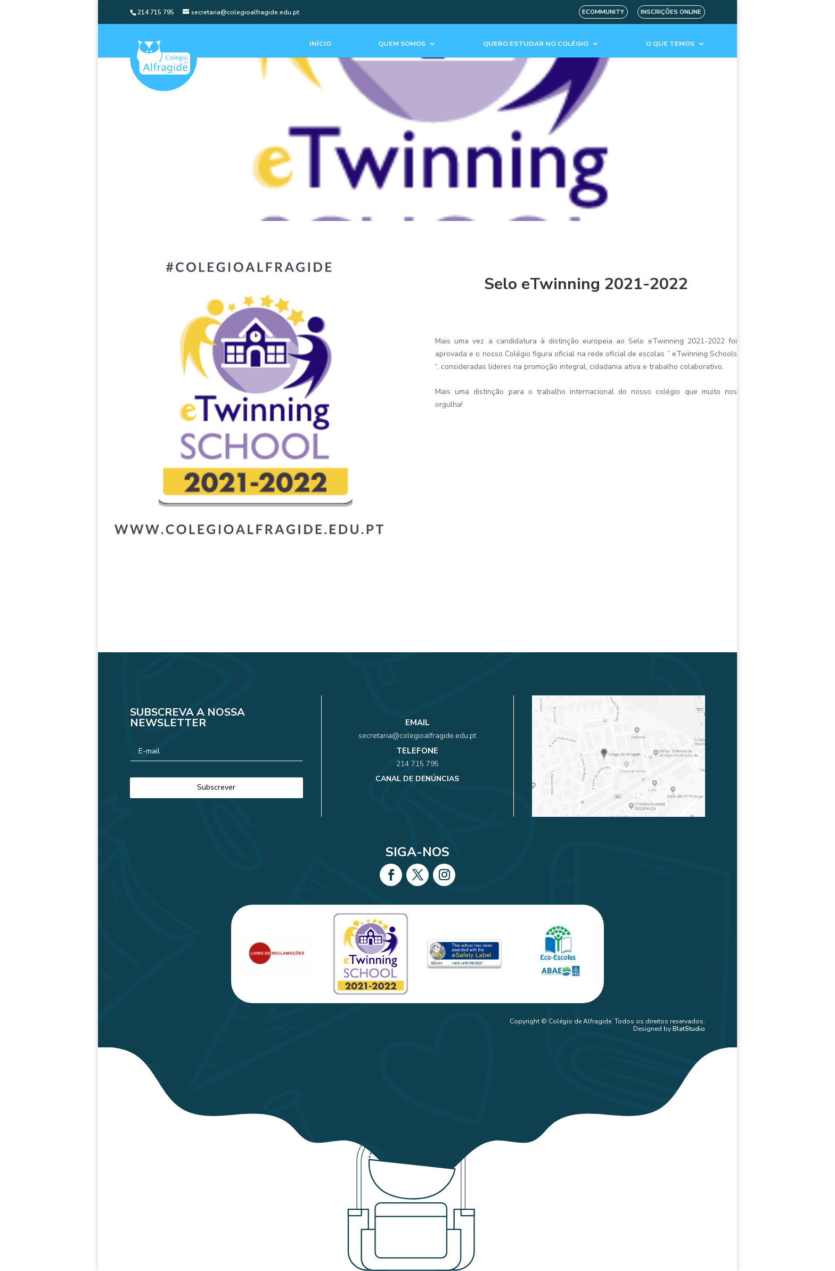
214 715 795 (417, 759)
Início (320, 44)
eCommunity (603, 12)
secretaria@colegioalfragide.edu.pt (417, 745)
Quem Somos (401, 44)
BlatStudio (689, 1028)
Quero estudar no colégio (535, 44)
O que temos (670, 44)
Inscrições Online (671, 12)
